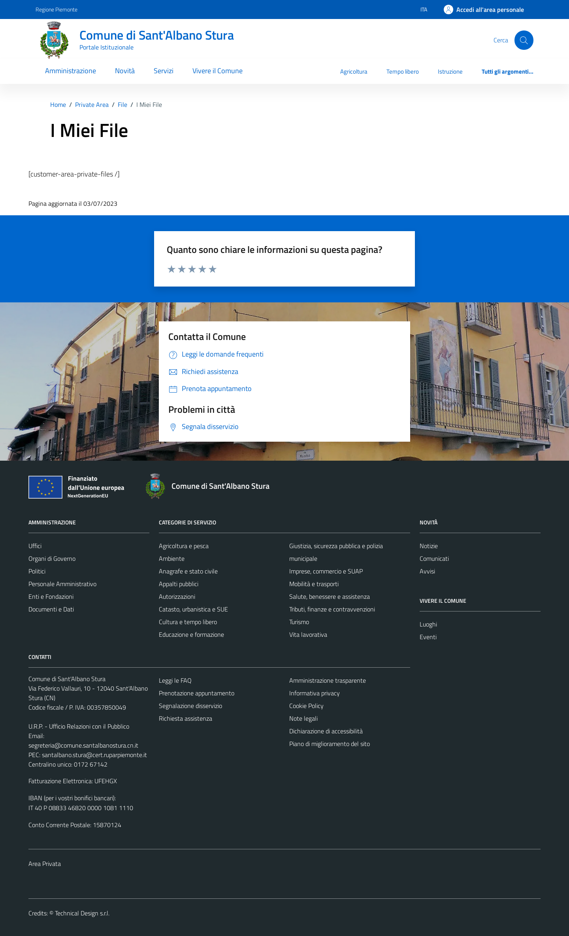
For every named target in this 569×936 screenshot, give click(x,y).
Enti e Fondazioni (50, 596)
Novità (125, 70)
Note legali (303, 718)
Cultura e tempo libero (188, 622)
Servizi (163, 70)
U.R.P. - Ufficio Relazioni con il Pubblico (78, 726)
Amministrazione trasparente (327, 680)
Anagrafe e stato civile (188, 571)
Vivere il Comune (217, 70)
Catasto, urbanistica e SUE (193, 609)
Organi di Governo (51, 558)
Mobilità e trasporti (314, 584)
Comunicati (434, 558)
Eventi (428, 637)
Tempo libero (402, 71)
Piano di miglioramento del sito (329, 743)
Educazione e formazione (191, 634)
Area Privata (44, 863)
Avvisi (427, 571)
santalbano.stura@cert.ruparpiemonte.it (94, 754)
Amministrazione (70, 70)
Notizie (429, 546)
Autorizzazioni (177, 596)
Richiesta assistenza (185, 718)
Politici (36, 571)
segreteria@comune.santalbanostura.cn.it (83, 745)
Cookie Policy (306, 705)
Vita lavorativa (308, 634)
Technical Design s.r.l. (82, 913)
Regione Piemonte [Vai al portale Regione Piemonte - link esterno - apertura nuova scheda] (56, 9)
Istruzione (450, 71)
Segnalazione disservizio (190, 705)
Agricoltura (353, 71)
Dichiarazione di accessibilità (326, 731)
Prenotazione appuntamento (196, 693)
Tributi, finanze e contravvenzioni (332, 609)
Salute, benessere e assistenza (329, 596)
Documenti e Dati (51, 609)
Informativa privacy (314, 693)
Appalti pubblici (178, 584)
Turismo (299, 622)
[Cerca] (523, 39)
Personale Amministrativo (62, 584)
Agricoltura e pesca (184, 546)
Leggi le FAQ (175, 680)
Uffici (34, 546)
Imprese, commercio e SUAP (326, 571)
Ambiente (172, 558)
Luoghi (428, 624)
